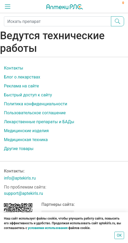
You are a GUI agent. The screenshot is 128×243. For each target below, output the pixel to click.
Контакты (13, 68)
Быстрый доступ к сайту (28, 94)
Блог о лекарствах (22, 77)
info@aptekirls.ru (20, 178)
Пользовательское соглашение (35, 112)
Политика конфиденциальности (35, 103)
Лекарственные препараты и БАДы (39, 121)
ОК (119, 235)
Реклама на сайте (21, 85)
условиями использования (47, 228)
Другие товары (19, 148)
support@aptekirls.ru (23, 193)
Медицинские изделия (26, 130)
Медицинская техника (26, 139)
